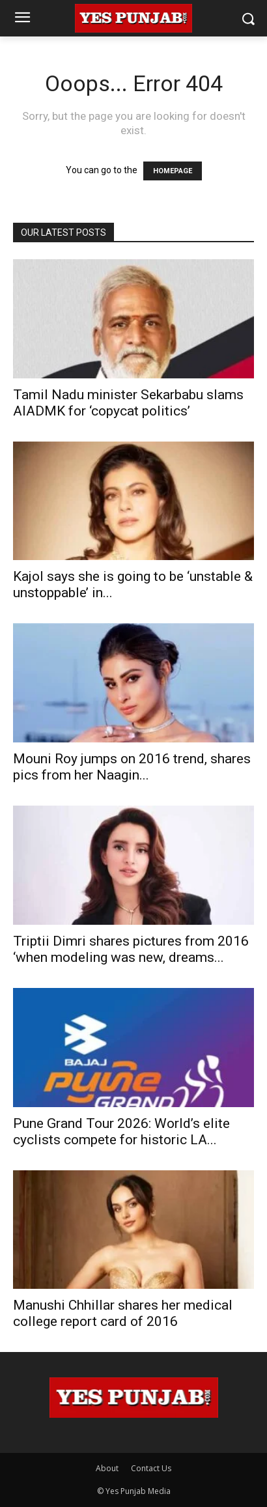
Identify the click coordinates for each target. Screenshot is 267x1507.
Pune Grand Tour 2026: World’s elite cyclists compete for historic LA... (121, 1132)
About (107, 1468)
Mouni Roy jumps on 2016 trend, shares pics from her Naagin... (132, 767)
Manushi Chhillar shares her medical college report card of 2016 (122, 1313)
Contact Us (151, 1468)
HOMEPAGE (172, 171)
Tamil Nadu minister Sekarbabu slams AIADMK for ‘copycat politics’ (128, 403)
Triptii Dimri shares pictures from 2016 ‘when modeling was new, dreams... (131, 949)
